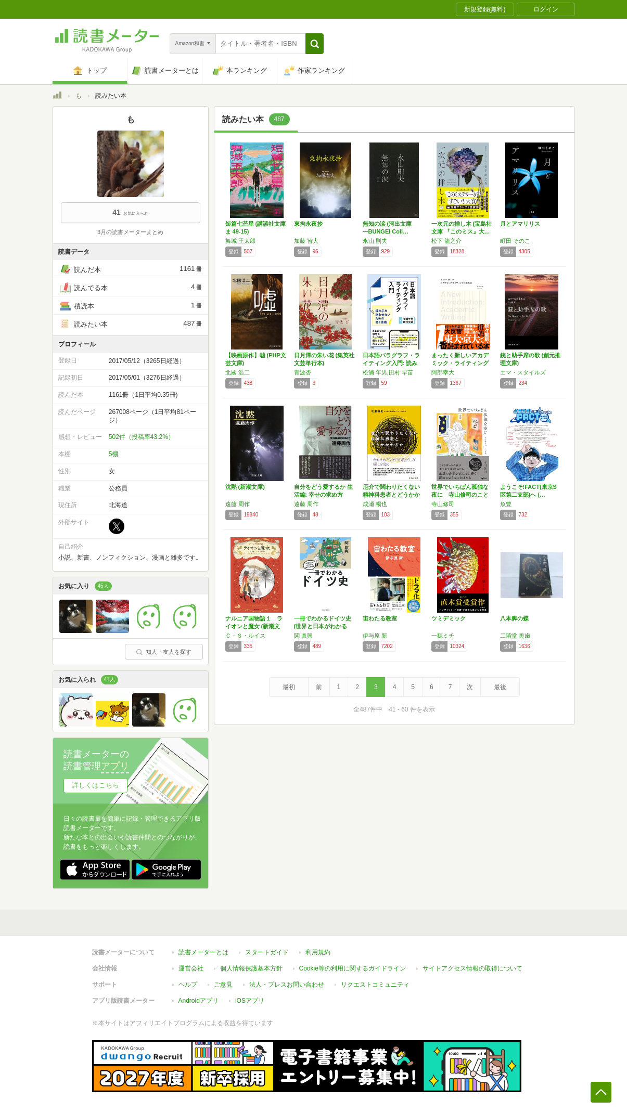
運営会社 (190, 963)
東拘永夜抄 (308, 224)
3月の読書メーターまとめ (130, 232)
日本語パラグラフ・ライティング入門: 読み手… (391, 363)
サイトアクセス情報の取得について (472, 963)
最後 (500, 687)
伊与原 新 (375, 635)
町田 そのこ (515, 241)
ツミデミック (448, 618)
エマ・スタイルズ (523, 372)
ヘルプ (187, 979)
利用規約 (317, 947)
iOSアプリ (249, 995)
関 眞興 (303, 635)
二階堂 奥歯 (515, 635)
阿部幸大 (442, 372)
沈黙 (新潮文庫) (245, 487)
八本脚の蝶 (514, 618)
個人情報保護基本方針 (251, 963)
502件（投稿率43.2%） (141, 437)
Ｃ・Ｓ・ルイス (245, 635)
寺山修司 (442, 504)
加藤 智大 (306, 241)
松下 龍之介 (446, 241)
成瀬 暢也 (375, 504)
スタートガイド (267, 947)
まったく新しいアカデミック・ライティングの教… (460, 363)
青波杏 (302, 372)
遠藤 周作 (237, 504)
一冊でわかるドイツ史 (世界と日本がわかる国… (322, 626)
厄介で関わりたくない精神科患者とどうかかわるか (391, 495)
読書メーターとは (203, 947)
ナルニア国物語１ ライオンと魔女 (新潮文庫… (254, 626)
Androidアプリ (198, 995)
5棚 (114, 454)
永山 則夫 (375, 241)
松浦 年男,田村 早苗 (388, 372)
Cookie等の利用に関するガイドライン (352, 963)
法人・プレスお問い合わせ (286, 979)
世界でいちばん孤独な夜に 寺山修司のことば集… (460, 495)
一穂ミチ (442, 635)
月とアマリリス (520, 224)
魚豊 (505, 504)
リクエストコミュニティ (375, 979)
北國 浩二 (237, 372)
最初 (289, 687)
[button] (314, 43)
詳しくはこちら (95, 785)
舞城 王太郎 (240, 241)
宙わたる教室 (380, 618)
